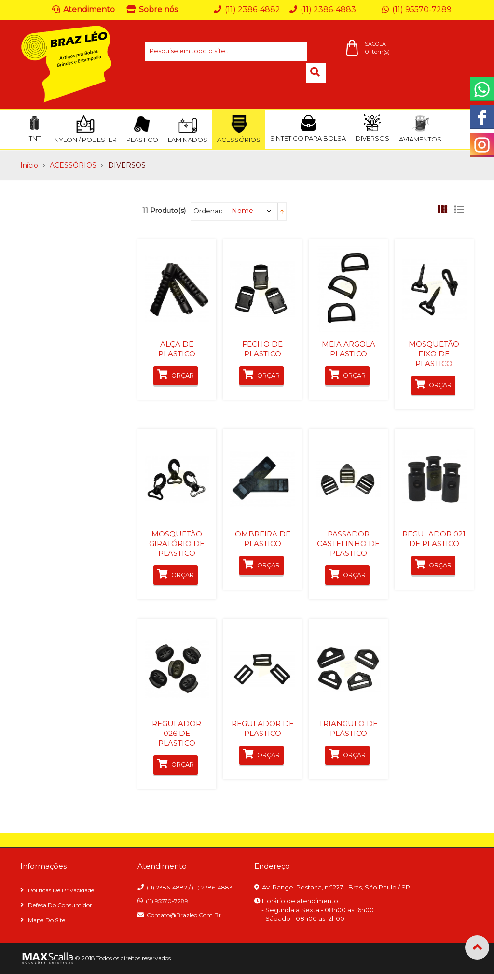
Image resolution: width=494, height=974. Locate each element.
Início (29, 165)
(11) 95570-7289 (167, 900)
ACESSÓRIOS (73, 165)
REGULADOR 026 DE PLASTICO (176, 733)
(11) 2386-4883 (212, 887)
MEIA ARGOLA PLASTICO (348, 348)
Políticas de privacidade (61, 890)
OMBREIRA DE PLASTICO (262, 538)
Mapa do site (46, 920)
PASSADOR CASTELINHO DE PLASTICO (348, 543)
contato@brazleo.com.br (184, 914)
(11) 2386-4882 (167, 887)
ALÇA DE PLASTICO (176, 348)
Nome (242, 210)
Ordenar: (207, 211)
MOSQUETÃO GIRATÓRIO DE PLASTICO (177, 543)
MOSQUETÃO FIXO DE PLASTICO (434, 353)
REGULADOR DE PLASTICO (263, 728)
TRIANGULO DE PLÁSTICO (348, 728)
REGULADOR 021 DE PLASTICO (434, 538)
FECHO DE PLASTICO (262, 348)
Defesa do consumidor (60, 905)
